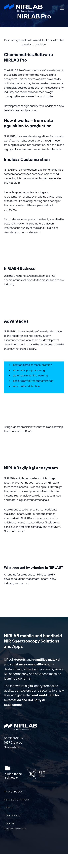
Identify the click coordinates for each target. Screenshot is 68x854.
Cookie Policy (13, 815)
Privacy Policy (13, 791)
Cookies (9, 823)
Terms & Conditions (17, 799)
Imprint (9, 807)
